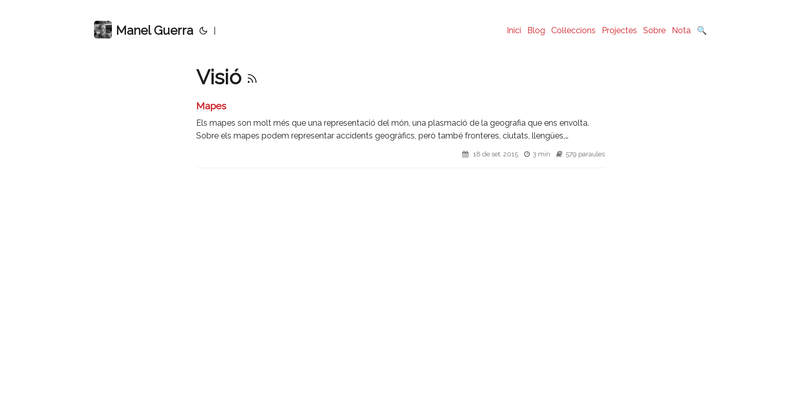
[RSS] (252, 77)
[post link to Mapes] (400, 134)
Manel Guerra (143, 30)
